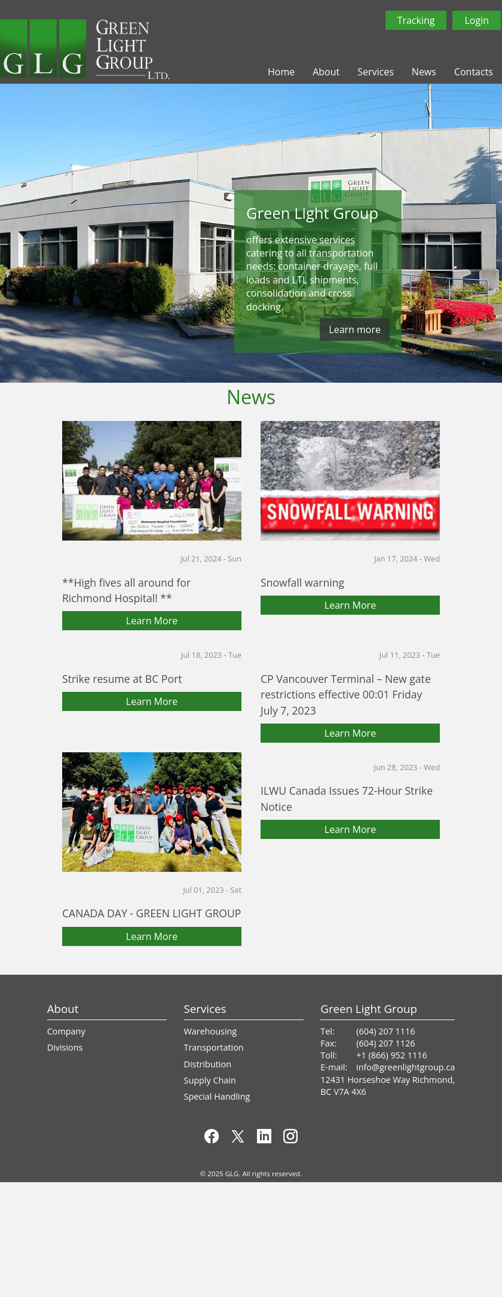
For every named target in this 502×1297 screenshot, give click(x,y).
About (326, 71)
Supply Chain (210, 1080)
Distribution (207, 1064)
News (424, 71)
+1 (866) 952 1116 (391, 1055)
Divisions (65, 1047)
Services (375, 71)
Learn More (151, 620)
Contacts (473, 71)
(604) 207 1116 (385, 1031)
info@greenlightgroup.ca (405, 1067)
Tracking (416, 20)
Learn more (355, 329)
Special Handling (217, 1096)
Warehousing (210, 1031)
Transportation (214, 1047)
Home (281, 71)
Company (66, 1031)
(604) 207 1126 (385, 1043)
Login (476, 20)
